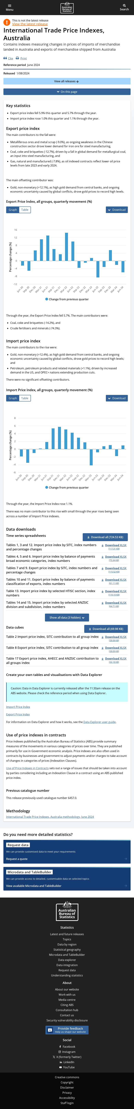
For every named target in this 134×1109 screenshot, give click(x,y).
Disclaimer (67, 1087)
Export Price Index (18, 714)
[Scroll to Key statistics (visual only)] (34, 106)
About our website (67, 989)
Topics (67, 939)
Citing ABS (67, 1005)
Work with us (67, 994)
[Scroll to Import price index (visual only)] (43, 341)
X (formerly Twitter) (68, 1057)
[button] (9, 7)
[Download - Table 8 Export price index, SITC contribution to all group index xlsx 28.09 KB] (114, 649)
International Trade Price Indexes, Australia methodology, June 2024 (50, 817)
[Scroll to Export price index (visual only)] (43, 129)
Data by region (67, 944)
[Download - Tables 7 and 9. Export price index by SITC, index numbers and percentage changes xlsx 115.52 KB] (114, 570)
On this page (69, 92)
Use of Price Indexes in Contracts (27, 768)
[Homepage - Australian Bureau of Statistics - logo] (67, 7)
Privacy (67, 1093)
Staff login (67, 1103)
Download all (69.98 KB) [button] (108, 629)
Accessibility (67, 1098)
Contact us (67, 1015)
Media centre (67, 1000)
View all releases (65, 81)
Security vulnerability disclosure (67, 1020)
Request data (67, 970)
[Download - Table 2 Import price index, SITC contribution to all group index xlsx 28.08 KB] (114, 638)
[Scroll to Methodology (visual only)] (33, 811)
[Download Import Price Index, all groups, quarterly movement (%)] (117, 398)
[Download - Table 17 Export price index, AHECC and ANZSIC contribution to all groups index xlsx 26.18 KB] (114, 660)
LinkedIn (68, 1062)
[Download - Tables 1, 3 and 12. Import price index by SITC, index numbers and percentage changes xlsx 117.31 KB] (114, 547)
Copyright (67, 1082)
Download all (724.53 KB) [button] (107, 537)
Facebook (69, 1047)
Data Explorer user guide (99, 722)
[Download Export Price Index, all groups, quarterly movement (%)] (117, 209)
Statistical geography (67, 949)
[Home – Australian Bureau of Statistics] (67, 911)
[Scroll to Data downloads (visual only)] (39, 529)
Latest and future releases (67, 934)
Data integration (67, 965)
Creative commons (67, 1077)
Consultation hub (67, 1010)
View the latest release (30, 24)
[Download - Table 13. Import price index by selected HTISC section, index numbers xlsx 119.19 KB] (114, 593)
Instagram (68, 1052)
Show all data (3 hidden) (65, 617)
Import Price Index (18, 707)
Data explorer (67, 960)
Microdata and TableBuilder (67, 955)
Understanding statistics (67, 975)
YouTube (69, 1067)
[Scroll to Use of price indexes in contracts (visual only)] (69, 735)
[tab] (13, 210)
